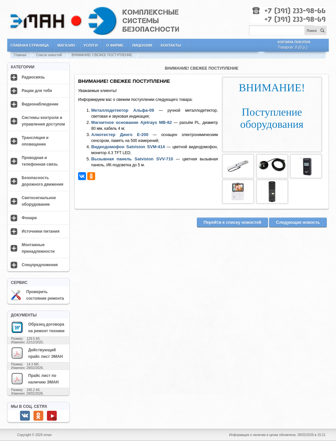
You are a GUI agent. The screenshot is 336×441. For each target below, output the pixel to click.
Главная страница (29, 45)
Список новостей (49, 55)
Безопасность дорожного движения (42, 181)
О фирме (115, 45)
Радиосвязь (33, 77)
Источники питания (40, 231)
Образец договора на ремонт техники (38, 327)
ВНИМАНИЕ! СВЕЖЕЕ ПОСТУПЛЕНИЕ (102, 55)
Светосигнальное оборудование (39, 201)
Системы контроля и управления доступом (43, 121)
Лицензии (142, 45)
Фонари (29, 218)
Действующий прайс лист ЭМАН (37, 353)
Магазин (66, 45)
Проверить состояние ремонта (37, 295)
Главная (20, 55)
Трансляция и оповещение (35, 141)
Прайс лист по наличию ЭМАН (35, 378)
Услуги (90, 45)
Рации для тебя (37, 90)
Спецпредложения (40, 265)
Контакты (171, 45)
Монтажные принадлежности (38, 248)
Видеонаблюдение (40, 104)
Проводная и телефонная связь (40, 161)
